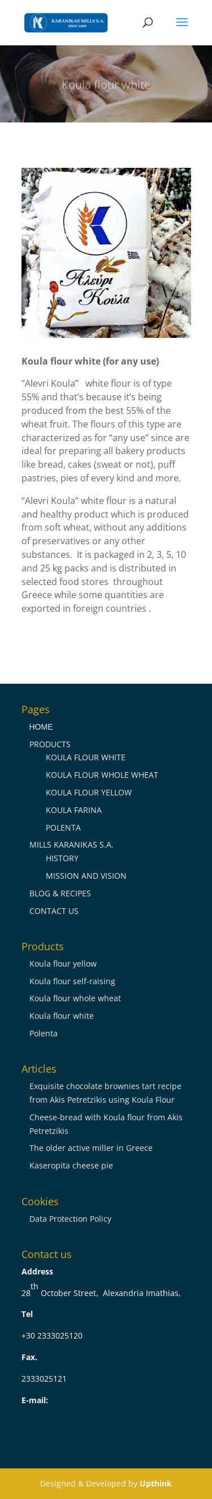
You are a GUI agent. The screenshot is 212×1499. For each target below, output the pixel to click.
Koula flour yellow (63, 963)
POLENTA (63, 827)
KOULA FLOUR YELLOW (89, 792)
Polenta (43, 1033)
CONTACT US (54, 910)
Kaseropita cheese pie (71, 1165)
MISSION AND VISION (86, 875)
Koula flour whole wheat (75, 998)
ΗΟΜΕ (41, 726)
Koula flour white (61, 1015)
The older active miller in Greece (91, 1147)
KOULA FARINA (74, 809)
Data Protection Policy (70, 1218)
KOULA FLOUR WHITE (86, 757)
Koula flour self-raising (72, 981)
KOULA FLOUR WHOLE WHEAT (102, 774)
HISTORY (62, 858)
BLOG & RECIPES (60, 893)
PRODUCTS (50, 744)
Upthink (156, 1483)
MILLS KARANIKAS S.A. (71, 844)
